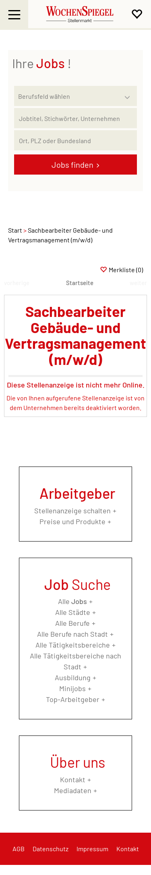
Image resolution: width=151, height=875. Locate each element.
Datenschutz (50, 848)
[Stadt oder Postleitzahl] (75, 140)
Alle (72, 601)
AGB (18, 848)
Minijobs (72, 688)
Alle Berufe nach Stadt (72, 633)
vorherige (16, 282)
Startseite (79, 282)
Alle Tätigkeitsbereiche (72, 644)
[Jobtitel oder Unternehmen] (75, 118)
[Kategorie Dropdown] (129, 94)
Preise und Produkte (72, 521)
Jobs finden (72, 164)
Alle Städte (72, 612)
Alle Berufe (72, 623)
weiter (138, 282)
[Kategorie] (67, 96)
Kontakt (72, 779)
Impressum (92, 848)
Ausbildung (73, 677)
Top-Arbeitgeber (72, 699)
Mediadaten (72, 790)
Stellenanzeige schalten (72, 510)
